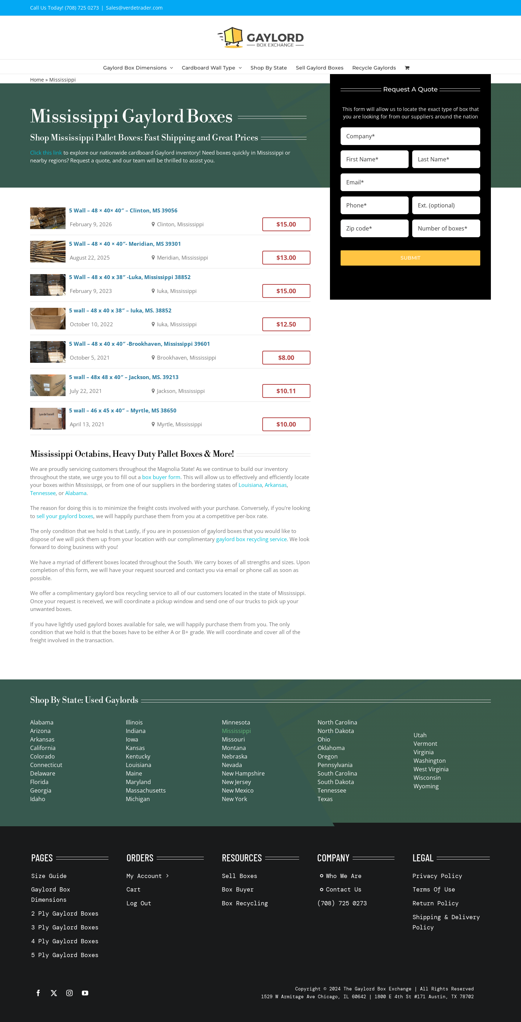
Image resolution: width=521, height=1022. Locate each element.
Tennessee (43, 492)
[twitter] (54, 993)
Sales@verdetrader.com (134, 7)
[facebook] (38, 993)
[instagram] (69, 993)
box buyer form (161, 477)
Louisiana (250, 484)
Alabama (75, 492)
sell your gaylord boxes (65, 516)
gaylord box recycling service (251, 539)
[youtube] (85, 993)
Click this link (46, 152)
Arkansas (276, 484)
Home (37, 79)
